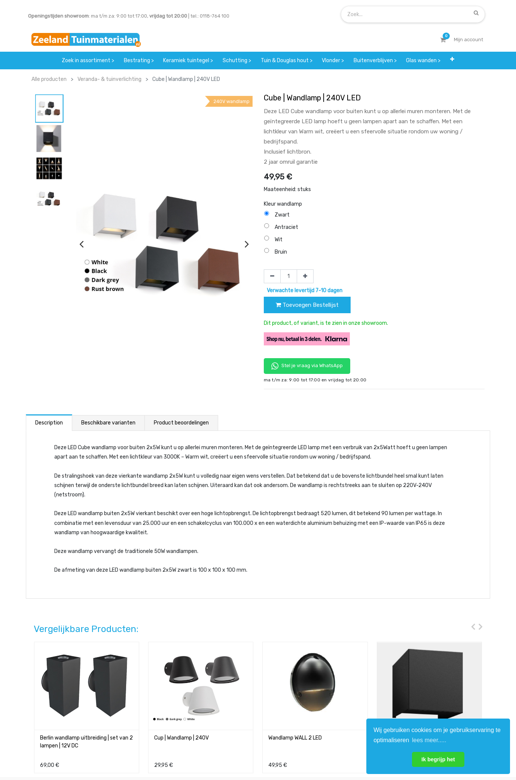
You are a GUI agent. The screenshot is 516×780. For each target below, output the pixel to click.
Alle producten (49, 79)
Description (49, 423)
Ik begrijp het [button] (438, 759)
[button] (452, 60)
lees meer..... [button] (429, 740)
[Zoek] (476, 12)
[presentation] (81, 244)
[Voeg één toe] (305, 276)
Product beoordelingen (181, 423)
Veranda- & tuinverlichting (109, 79)
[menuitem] (88, 60)
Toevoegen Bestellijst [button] (307, 305)
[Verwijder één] (272, 276)
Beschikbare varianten (108, 423)
